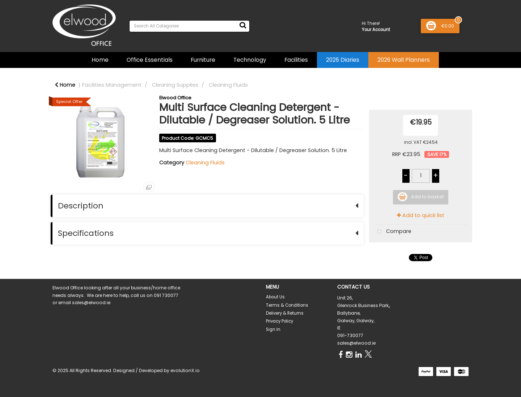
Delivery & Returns (285, 313)
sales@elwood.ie (356, 343)
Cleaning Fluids (228, 85)
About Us (275, 297)
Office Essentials (150, 60)
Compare (392, 231)
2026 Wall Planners (403, 60)
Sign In (273, 329)
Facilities (296, 60)
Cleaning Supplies (175, 85)
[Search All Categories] (189, 26)
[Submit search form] (242, 25)
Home (100, 60)
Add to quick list (420, 215)
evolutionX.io (185, 370)
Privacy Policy (279, 321)
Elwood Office (175, 97)
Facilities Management (111, 85)
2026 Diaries (342, 60)
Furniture (203, 60)
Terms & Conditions (287, 305)
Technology (249, 60)
